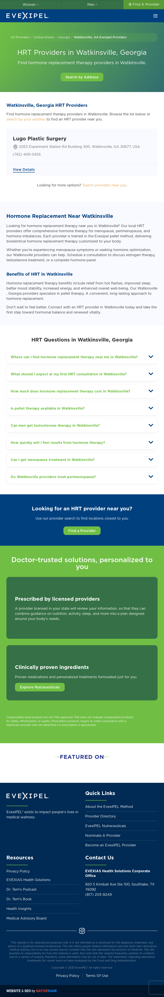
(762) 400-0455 (27, 154)
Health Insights (18, 908)
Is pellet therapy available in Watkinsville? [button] (48, 408)
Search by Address (82, 77)
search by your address (25, 119)
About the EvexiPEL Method (109, 806)
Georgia (64, 37)
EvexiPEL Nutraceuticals (105, 825)
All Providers (20, 37)
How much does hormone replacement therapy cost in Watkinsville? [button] (70, 391)
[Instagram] (82, 930)
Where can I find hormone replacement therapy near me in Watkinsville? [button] (74, 357)
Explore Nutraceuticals (40, 687)
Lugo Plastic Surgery (39, 138)
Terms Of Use (97, 975)
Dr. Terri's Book (19, 899)
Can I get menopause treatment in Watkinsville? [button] (53, 459)
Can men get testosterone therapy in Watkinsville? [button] (55, 425)
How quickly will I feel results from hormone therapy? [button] (58, 442)
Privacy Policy (18, 871)
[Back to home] (27, 15)
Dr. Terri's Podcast (21, 889)
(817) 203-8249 (98, 894)
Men (92, 4)
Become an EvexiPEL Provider (110, 845)
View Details (24, 169)
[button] (155, 15)
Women (31, 4)
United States (44, 37)
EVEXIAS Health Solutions (28, 879)
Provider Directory (100, 816)
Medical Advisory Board (26, 918)
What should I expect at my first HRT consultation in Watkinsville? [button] (69, 374)
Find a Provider (82, 530)
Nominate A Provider (102, 835)
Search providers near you (104, 185)
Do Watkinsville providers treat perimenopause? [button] (53, 476)
